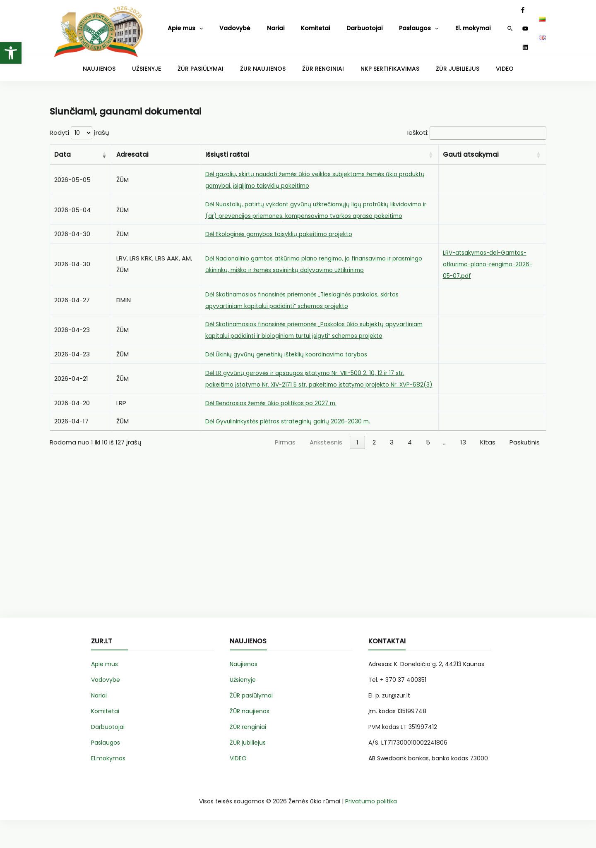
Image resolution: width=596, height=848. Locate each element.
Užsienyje (243, 707)
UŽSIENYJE (168, 60)
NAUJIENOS (128, 60)
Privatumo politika (371, 829)
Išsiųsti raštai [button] (227, 147)
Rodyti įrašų (80, 126)
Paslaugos (369, 24)
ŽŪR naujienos (249, 739)
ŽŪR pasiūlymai (251, 723)
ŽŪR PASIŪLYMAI (214, 60)
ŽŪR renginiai (248, 754)
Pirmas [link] (285, 470)
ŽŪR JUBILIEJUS (436, 60)
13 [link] (463, 470)
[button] (11, 53)
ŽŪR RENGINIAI (319, 60)
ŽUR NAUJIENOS (268, 60)
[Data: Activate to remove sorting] (81, 148)
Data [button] (62, 147)
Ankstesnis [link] (326, 470)
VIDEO (476, 60)
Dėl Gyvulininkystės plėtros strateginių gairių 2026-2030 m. (293, 449)
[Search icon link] (478, 25)
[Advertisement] (298, 562)
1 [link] (357, 470)
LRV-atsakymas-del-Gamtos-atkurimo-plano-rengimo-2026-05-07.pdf (492, 269)
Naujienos (243, 692)
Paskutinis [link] (524, 470)
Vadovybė (222, 24)
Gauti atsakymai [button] (471, 147)
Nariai (254, 24)
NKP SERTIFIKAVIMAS (378, 60)
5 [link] (428, 470)
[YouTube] (501, 24)
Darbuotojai (325, 24)
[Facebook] (490, 24)
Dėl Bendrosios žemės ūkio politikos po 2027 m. (276, 430)
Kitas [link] (487, 470)
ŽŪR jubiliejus (248, 770)
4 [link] (410, 470)
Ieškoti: (408, 126)
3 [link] (392, 470)
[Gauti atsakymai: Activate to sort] (492, 148)
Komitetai (285, 24)
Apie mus (182, 24)
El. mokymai (414, 24)
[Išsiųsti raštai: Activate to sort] (320, 148)
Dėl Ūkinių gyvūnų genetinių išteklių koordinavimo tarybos (292, 370)
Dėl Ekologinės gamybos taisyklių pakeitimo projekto (285, 238)
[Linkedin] (512, 24)
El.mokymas (108, 786)
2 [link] (374, 470)
